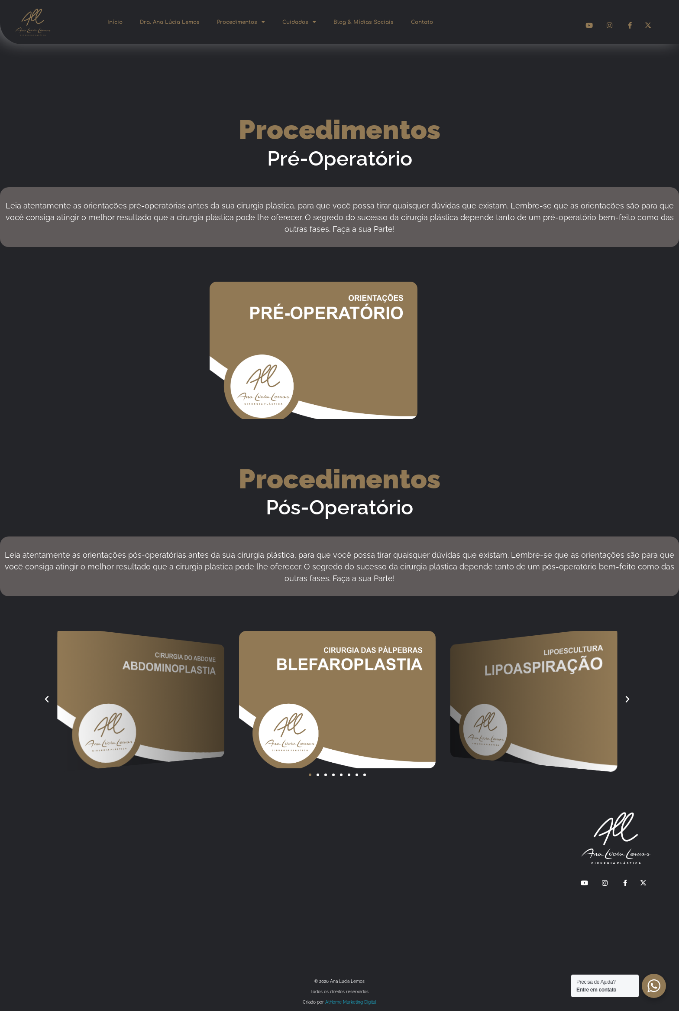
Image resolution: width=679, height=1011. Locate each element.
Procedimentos (241, 22)
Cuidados (299, 22)
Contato (422, 22)
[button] (46, 699)
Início (115, 22)
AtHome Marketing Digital (350, 1002)
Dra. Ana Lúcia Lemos (170, 22)
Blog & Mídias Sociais (363, 22)
